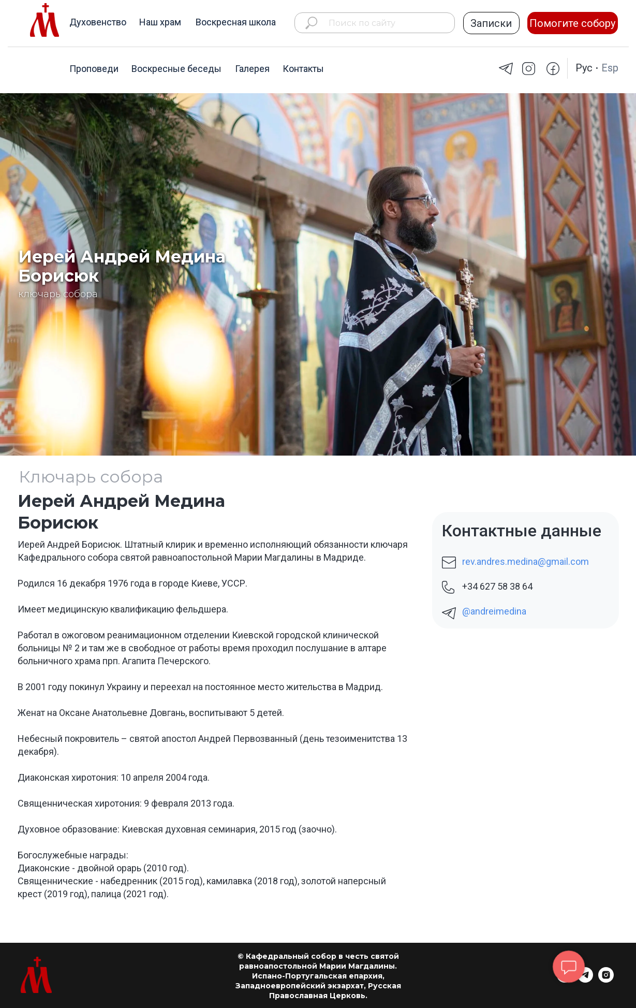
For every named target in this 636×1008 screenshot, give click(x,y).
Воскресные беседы (176, 68)
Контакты (303, 68)
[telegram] (585, 979)
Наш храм (160, 22)
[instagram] (606, 979)
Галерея (252, 68)
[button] (491, 23)
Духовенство (97, 22)
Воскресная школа (236, 22)
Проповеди (94, 68)
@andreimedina (494, 611)
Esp (609, 68)
